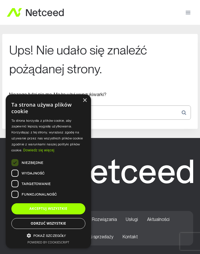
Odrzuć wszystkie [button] (48, 223)
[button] (48, 236)
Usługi (132, 219)
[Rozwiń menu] (188, 12)
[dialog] (48, 171)
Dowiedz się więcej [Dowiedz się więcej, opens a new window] (38, 150)
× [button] (85, 100)
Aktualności (158, 219)
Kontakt (130, 236)
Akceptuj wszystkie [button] (48, 208)
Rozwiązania (104, 219)
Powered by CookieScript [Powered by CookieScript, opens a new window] (48, 242)
